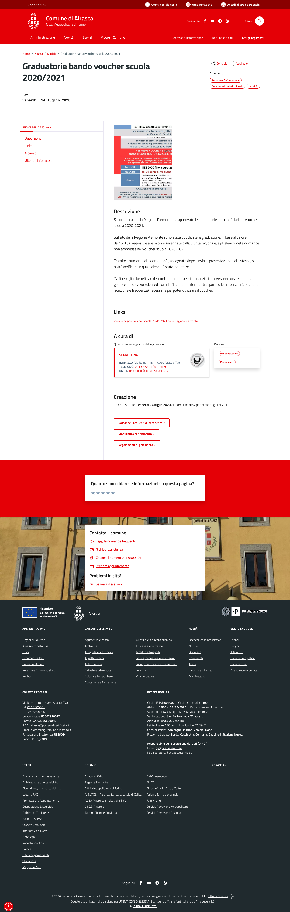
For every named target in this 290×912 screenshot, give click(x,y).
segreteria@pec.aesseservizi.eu (172, 752)
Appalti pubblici (94, 658)
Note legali (29, 837)
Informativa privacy (34, 830)
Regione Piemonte (96, 782)
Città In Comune (218, 896)
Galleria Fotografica (242, 658)
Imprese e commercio (149, 646)
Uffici (25, 652)
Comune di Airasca (69, 18)
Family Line (154, 800)
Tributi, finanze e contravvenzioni (156, 664)
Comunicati (196, 658)
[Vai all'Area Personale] (240, 4)
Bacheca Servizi (32, 818)
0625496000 (36, 711)
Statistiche (29, 861)
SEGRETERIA (128, 355)
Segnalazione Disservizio (37, 806)
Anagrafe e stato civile (99, 652)
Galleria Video (238, 664)
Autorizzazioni (93, 664)
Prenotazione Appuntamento (40, 800)
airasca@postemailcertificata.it (49, 725)
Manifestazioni (198, 676)
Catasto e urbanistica (98, 670)
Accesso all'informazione (188, 38)
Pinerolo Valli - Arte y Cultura (165, 788)
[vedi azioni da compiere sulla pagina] (240, 63)
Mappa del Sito (31, 867)
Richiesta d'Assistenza (36, 812)
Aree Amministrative (35, 646)
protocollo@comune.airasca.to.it (149, 370)
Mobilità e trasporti (148, 652)
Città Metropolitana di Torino (66, 24)
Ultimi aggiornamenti (35, 855)
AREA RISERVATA (143, 906)
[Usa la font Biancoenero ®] (161, 4)
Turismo (141, 670)
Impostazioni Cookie (34, 843)
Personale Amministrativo (38, 670)
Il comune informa (200, 670)
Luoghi (234, 646)
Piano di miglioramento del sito (41, 788)
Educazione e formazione (100, 682)
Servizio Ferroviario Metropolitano (167, 806)
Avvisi (192, 664)
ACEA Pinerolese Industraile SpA (105, 800)
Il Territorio (236, 652)
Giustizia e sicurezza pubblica (154, 640)
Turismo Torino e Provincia (101, 812)
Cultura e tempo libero (99, 676)
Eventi (234, 640)
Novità (38, 53)
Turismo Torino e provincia (162, 794)
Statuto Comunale (34, 824)
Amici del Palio (94, 776)
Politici (26, 676)
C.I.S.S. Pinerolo (94, 806)
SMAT (150, 782)
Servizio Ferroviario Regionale (165, 812)
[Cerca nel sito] (259, 21)
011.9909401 (36, 707)
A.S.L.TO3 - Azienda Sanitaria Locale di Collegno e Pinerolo (121, 794)
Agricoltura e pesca (97, 640)
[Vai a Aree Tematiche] (199, 4)
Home (26, 53)
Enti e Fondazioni (33, 664)
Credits (26, 849)
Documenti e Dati (33, 658)
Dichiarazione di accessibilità (40, 782)
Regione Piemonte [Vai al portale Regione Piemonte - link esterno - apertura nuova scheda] (36, 4)
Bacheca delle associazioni (205, 640)
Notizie (51, 53)
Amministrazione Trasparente (40, 776)
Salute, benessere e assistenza (155, 658)
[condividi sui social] (219, 63)
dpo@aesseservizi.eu (169, 748)
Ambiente (91, 646)
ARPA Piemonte (157, 776)
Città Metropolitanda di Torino (103, 788)
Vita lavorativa (145, 676)
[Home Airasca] (59, 21)
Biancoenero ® (160, 901)
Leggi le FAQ (30, 794)
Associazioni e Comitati (244, 670)
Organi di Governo (33, 640)
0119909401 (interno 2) (150, 366)
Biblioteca (195, 652)
